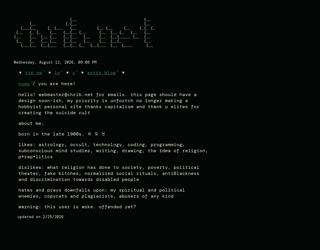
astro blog (101, 81)
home (24, 92)
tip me (33, 81)
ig (57, 81)
